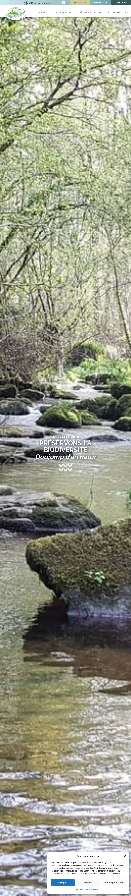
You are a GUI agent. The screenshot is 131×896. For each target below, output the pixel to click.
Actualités (100, 3)
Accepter (62, 882)
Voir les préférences (114, 882)
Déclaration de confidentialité (88, 890)
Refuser (88, 882)
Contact (121, 3)
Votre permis (80, 3)
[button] (124, 856)
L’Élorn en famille (117, 12)
